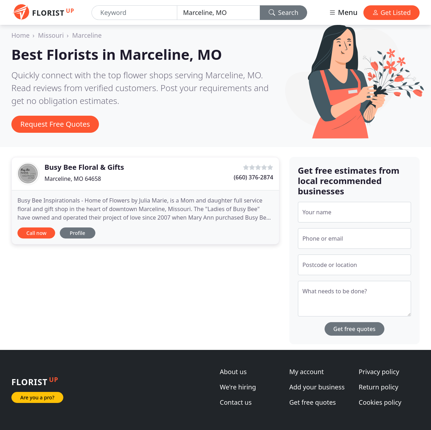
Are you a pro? (37, 397)
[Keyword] (134, 12)
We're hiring (238, 387)
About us (233, 371)
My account (306, 371)
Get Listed (391, 12)
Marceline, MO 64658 (72, 179)
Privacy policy (379, 371)
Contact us (236, 402)
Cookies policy (380, 402)
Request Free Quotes (55, 124)
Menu (343, 12)
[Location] (218, 12)
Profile (77, 233)
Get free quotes (354, 329)
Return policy (378, 387)
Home (20, 35)
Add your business (317, 387)
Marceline (87, 35)
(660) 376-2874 (253, 177)
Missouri (51, 35)
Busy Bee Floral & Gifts (84, 167)
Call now (36, 233)
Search (284, 12)
